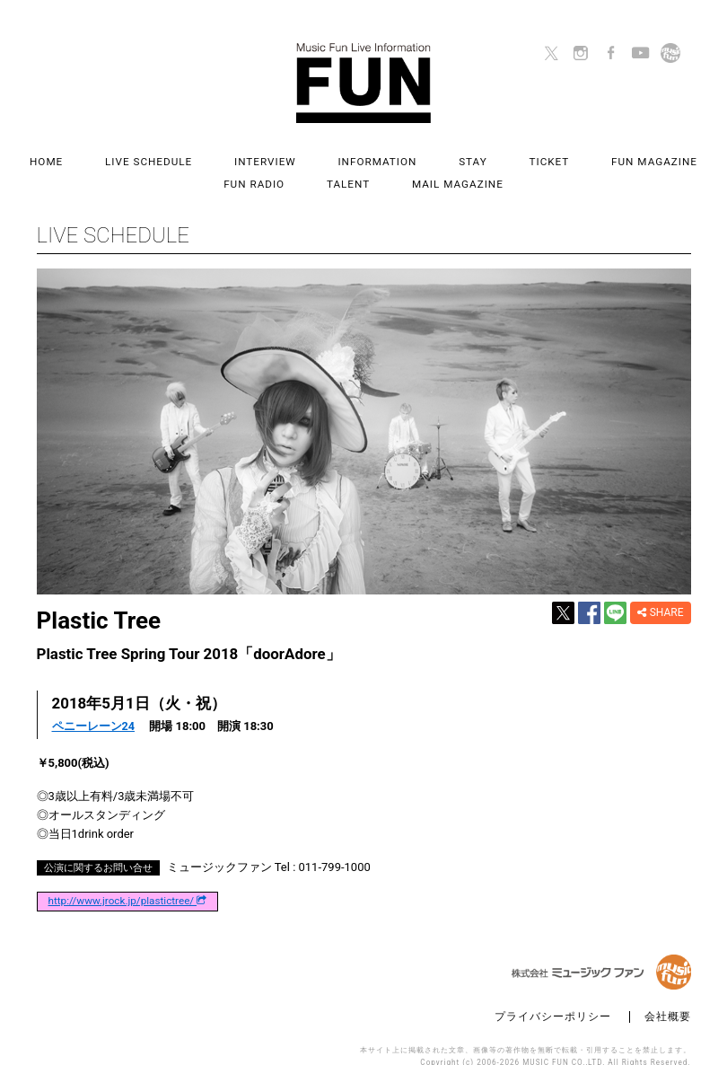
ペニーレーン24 (94, 707)
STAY (416, 158)
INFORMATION (331, 158)
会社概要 (667, 998)
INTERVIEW (229, 158)
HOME (31, 158)
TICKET (482, 158)
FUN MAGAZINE (577, 158)
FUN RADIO (682, 158)
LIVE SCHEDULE (122, 158)
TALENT (301, 171)
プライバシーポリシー (553, 998)
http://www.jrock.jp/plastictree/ (127, 882)
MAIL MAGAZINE (401, 171)
